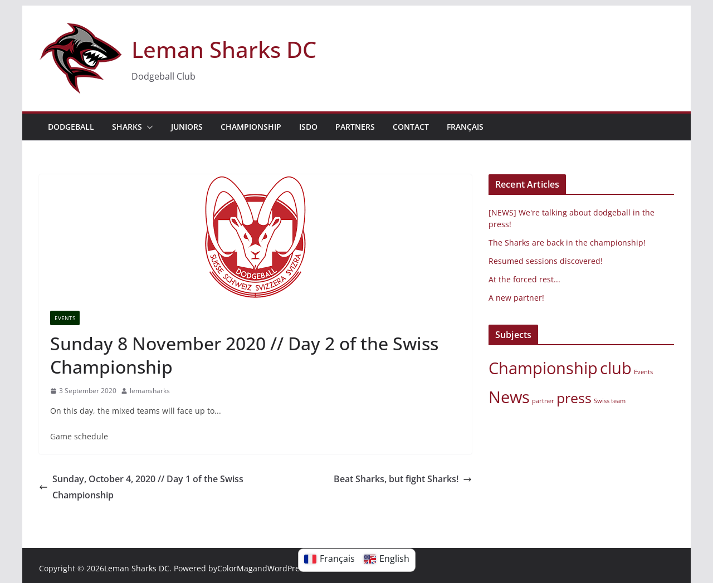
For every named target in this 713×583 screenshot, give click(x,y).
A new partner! (516, 297)
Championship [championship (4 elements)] (543, 368)
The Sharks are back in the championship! (567, 242)
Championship (251, 126)
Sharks (127, 126)
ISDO (308, 126)
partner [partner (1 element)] (543, 401)
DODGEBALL (71, 126)
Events (65, 318)
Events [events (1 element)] (643, 372)
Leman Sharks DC (223, 49)
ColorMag (235, 568)
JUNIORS (187, 126)
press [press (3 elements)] (574, 398)
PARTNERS (355, 126)
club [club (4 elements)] (616, 368)
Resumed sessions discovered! (546, 261)
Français (465, 126)
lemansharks (150, 390)
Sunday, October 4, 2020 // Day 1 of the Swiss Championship (141, 487)
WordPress (287, 568)
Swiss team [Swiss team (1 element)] (610, 401)
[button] (147, 127)
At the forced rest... (524, 279)
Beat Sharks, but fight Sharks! (403, 479)
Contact (411, 126)
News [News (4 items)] (509, 397)
